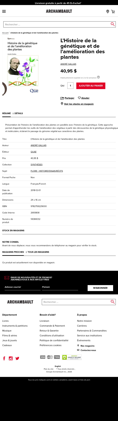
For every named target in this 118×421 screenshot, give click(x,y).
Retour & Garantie (49, 330)
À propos (82, 315)
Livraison (44, 321)
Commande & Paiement (52, 325)
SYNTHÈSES (36, 164)
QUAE (33, 151)
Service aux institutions (89, 335)
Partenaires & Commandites (92, 330)
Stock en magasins (13, 230)
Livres (5, 321)
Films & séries (9, 335)
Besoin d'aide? (48, 315)
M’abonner (100, 288)
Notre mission (84, 321)
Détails (19, 113)
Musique (6, 330)
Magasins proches (13, 252)
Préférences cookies (50, 345)
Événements (83, 340)
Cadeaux (7, 345)
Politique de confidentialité (54, 340)
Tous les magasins (38, 252)
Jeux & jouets (9, 340)
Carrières (82, 325)
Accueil (5, 32)
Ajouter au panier (91, 85)
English (58, 366)
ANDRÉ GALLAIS (68, 64)
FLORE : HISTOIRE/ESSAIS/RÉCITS (47, 171)
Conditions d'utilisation (52, 335)
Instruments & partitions (14, 325)
